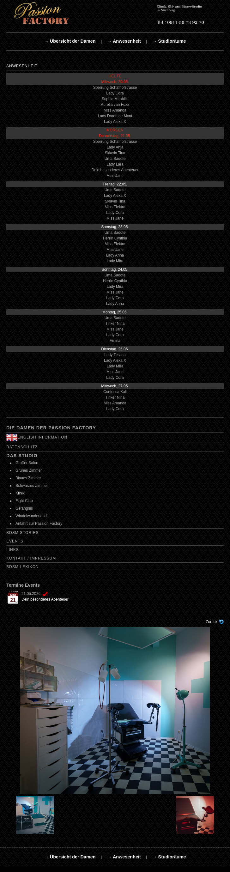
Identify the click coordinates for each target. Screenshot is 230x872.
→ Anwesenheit (124, 41)
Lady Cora (115, 93)
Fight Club (24, 501)
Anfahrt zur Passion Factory (38, 523)
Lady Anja (115, 147)
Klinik (20, 493)
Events (14, 541)
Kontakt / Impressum (31, 558)
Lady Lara (114, 164)
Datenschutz (22, 447)
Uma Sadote (115, 158)
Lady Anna (115, 255)
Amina (115, 340)
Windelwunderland (31, 516)
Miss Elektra (115, 207)
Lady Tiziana (114, 355)
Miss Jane (115, 175)
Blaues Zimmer (28, 478)
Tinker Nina (115, 323)
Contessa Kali (115, 392)
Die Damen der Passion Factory (51, 427)
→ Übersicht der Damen (69, 41)
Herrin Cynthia (115, 238)
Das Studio (22, 455)
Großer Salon (26, 463)
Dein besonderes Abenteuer (115, 170)
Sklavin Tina (115, 153)
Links (12, 550)
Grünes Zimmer (28, 470)
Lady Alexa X (115, 121)
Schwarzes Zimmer (31, 485)
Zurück (211, 622)
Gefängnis (24, 508)
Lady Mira (115, 261)
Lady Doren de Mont (115, 116)
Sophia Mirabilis (115, 99)
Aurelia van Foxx (115, 104)
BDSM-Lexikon (22, 567)
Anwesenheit (22, 66)
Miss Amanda (115, 110)
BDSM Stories (22, 532)
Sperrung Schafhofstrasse (115, 87)
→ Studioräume (169, 41)
